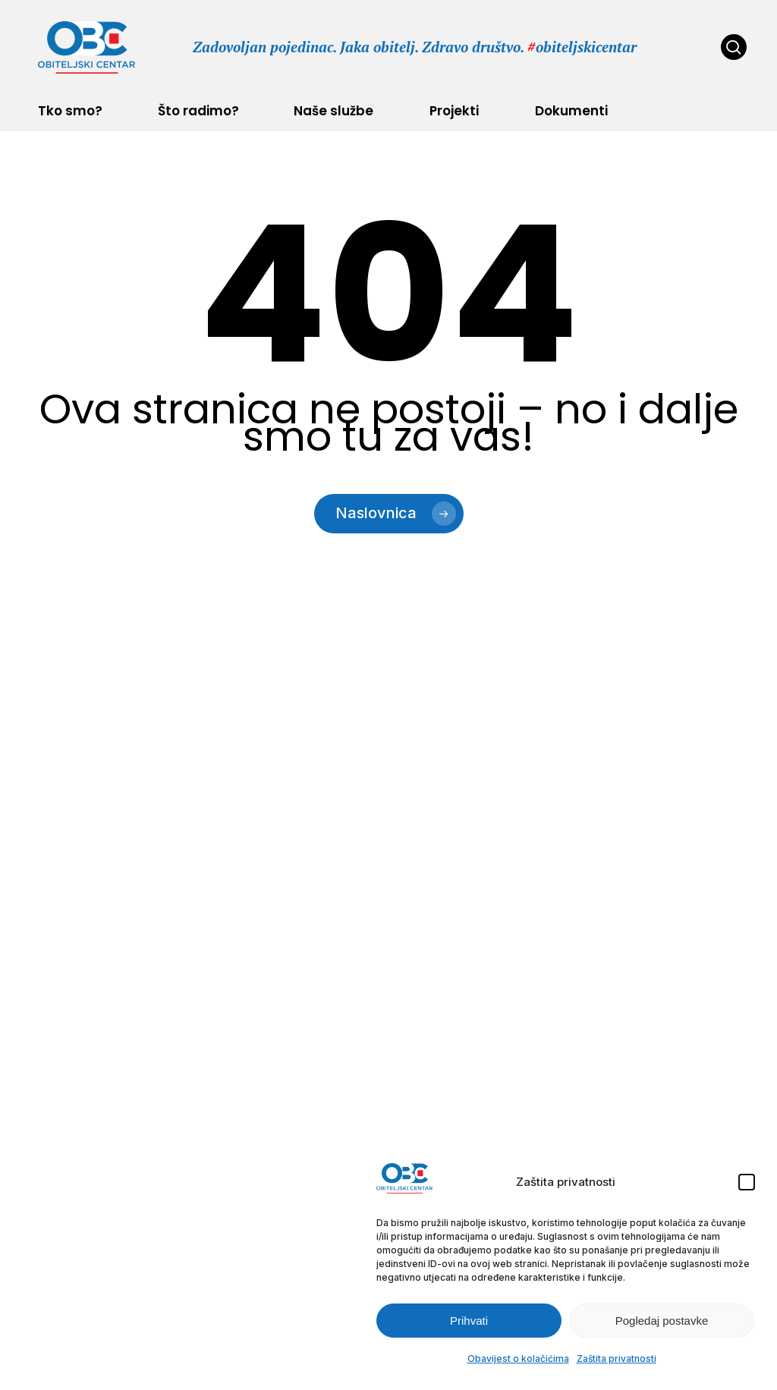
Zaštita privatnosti (616, 1358)
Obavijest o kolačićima (518, 1358)
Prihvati (469, 1320)
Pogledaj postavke (662, 1320)
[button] (746, 1182)
